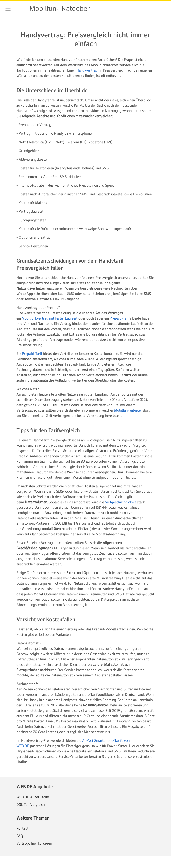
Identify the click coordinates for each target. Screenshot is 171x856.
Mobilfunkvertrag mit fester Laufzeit (49, 318)
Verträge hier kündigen (34, 843)
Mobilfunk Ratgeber (59, 8)
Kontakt (22, 828)
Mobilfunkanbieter (128, 410)
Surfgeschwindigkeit (120, 502)
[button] (8, 8)
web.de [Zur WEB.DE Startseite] (20, 8)
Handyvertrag (87, 70)
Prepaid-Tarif (120, 318)
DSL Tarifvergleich (30, 804)
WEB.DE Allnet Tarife (32, 797)
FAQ (19, 836)
